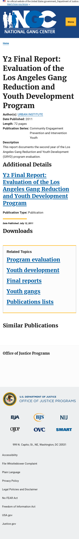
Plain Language (11, 472)
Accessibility (10, 455)
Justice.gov (9, 523)
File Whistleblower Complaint (19, 463)
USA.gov (7, 515)
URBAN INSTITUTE (30, 114)
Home (6, 43)
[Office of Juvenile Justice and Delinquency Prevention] (15, 430)
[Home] (29, 22)
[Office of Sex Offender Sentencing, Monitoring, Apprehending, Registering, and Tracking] (64, 428)
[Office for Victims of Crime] (39, 429)
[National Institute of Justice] (64, 416)
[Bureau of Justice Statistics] (39, 420)
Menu (71, 21)
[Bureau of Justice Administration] (15, 415)
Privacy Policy (10, 480)
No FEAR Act (10, 498)
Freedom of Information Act (18, 506)
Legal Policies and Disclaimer (20, 489)
